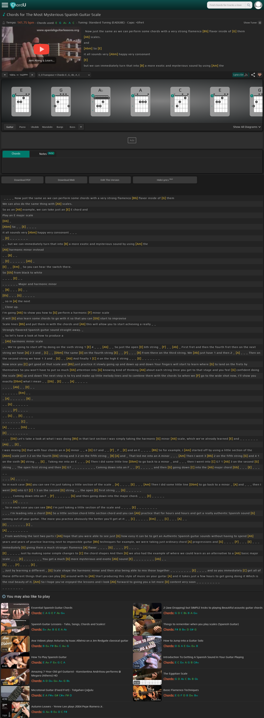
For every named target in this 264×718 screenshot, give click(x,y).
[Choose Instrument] (81, 127)
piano (22, 126)
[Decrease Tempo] (5, 74)
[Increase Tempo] (32, 74)
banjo (60, 126)
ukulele (35, 126)
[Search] (248, 5)
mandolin (47, 126)
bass (72, 126)
